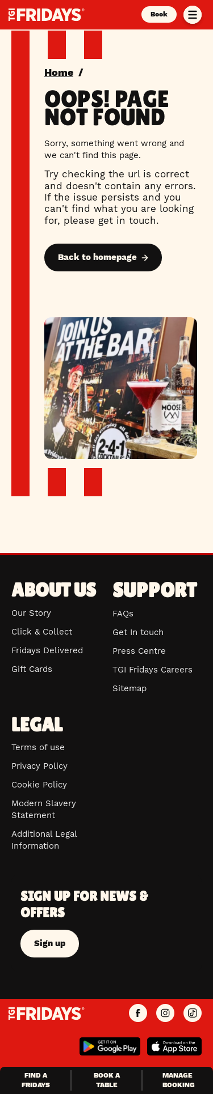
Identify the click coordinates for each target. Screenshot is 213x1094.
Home (58, 72)
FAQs (122, 613)
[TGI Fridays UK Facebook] (138, 1013)
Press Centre (139, 651)
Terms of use (38, 747)
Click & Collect (41, 632)
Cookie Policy (39, 785)
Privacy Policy (39, 766)
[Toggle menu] (192, 15)
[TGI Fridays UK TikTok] (192, 1013)
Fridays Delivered (47, 650)
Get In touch (138, 632)
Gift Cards (31, 669)
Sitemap (129, 688)
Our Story (31, 613)
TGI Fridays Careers (152, 670)
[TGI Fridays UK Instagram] (165, 1013)
